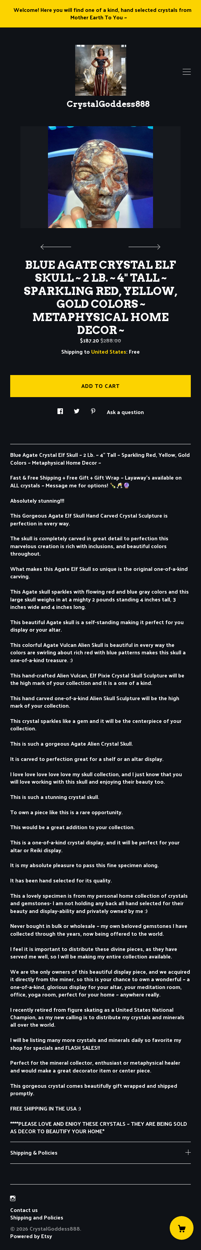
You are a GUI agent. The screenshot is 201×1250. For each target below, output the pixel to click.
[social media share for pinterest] (93, 409)
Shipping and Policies (36, 1217)
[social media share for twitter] (77, 409)
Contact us (24, 1210)
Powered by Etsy (31, 1236)
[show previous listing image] (57, 245)
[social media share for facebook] (60, 409)
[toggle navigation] (187, 72)
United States (108, 351)
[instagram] (12, 1198)
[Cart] (182, 1228)
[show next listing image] (144, 245)
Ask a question (125, 411)
